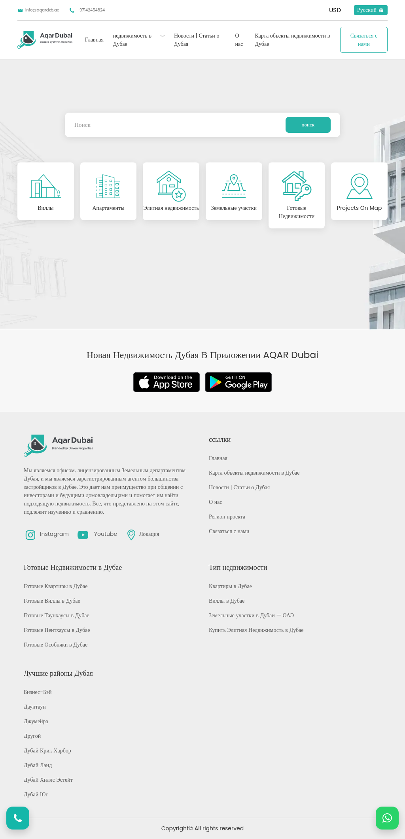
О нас (239, 40)
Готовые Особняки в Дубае (55, 645)
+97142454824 (87, 10)
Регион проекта (227, 516)
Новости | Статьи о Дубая (196, 40)
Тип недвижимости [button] (238, 567)
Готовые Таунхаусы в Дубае (56, 615)
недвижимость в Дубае (132, 40)
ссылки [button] (220, 439)
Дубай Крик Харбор (47, 750)
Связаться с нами (364, 40)
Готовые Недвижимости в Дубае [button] (73, 567)
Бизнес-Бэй (38, 692)
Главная (94, 39)
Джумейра (36, 721)
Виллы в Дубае (226, 601)
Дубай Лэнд (38, 765)
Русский (370, 10)
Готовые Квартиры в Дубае (55, 586)
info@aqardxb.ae (38, 10)
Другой (32, 736)
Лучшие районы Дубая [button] (58, 673)
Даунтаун (35, 707)
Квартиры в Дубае (230, 586)
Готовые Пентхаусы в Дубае (57, 630)
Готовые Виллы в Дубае (52, 601)
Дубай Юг (36, 794)
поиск (308, 124)
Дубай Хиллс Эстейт (48, 780)
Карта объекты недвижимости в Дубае (292, 40)
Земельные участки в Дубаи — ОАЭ (251, 615)
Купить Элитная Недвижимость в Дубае (256, 630)
